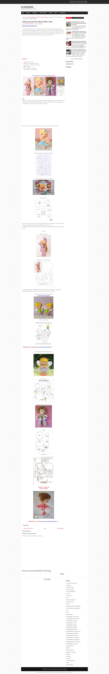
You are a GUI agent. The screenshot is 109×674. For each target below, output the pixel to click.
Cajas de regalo (70, 587)
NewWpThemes (43, 672)
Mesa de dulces (70, 645)
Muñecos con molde (48, 17)
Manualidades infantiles (72, 627)
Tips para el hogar (70, 660)
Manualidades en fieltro (35, 17)
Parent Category (44, 12)
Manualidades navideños (72, 629)
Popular (68, 17)
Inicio (45, 528)
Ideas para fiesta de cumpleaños (74, 606)
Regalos (68, 658)
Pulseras (68, 654)
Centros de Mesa (70, 589)
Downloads (36, 12)
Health (56, 12)
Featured (50, 13)
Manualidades (70, 614)
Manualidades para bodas (72, 635)
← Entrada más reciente (28, 528)
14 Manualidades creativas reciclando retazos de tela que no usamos (79, 23)
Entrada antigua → (61, 528)
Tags (74, 17)
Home (23, 13)
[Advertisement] (71, 8)
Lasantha (54, 672)
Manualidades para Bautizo (72, 633)
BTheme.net (70, 672)
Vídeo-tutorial (70, 664)
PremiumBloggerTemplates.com (62, 672)
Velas (68, 662)
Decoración (69, 595)
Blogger (80, 58)
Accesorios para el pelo (72, 583)
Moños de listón (70, 650)
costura (27, 17)
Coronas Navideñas (71, 591)
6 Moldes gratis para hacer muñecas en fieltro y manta (37, 22)
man (68, 612)
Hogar (68, 604)
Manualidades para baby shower (74, 631)
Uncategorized (62, 13)
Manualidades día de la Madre (73, 618)
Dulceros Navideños (71, 599)
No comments (39, 23)
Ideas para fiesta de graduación (73, 608)
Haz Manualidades (27, 7)
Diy (67, 597)
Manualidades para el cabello (73, 637)
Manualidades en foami (72, 622)
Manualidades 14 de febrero (73, 616)
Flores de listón (70, 601)
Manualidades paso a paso (72, 643)
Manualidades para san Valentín (73, 641)
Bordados (69, 585)
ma (67, 610)
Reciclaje (69, 656)
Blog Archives (80, 17)
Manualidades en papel (72, 624)
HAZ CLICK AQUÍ (44, 488)
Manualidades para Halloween (73, 639)
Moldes (42, 17)
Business (28, 12)
